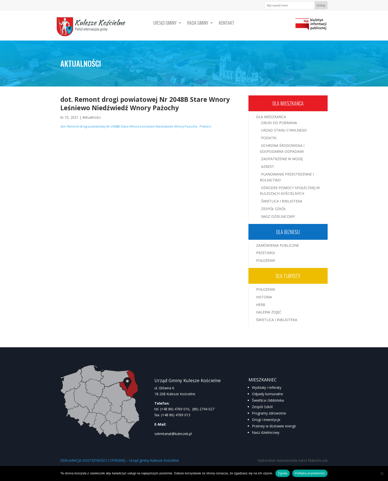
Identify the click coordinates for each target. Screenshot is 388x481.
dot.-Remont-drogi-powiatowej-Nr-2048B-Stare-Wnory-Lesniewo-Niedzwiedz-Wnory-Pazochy (128, 126)
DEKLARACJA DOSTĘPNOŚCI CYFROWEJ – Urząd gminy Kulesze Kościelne (119, 460)
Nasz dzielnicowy (265, 432)
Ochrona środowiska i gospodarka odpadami (282, 148)
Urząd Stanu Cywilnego (284, 130)
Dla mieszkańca (288, 103)
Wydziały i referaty (266, 387)
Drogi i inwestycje (266, 419)
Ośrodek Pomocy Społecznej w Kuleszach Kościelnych (290, 190)
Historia (264, 297)
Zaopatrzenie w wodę (282, 158)
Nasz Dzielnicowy (278, 216)
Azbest (267, 166)
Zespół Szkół (273, 208)
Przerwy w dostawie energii (274, 426)
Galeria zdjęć (268, 312)
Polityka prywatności (310, 473)
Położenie (265, 260)
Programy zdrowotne (269, 413)
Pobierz (205, 126)
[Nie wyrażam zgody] (381, 473)
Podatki (268, 137)
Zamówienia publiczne (277, 245)
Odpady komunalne (267, 394)
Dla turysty (288, 276)
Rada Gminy (197, 23)
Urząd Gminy (165, 23)
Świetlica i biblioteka (268, 400)
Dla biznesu (288, 232)
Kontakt (226, 23)
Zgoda (282, 473)
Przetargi (265, 252)
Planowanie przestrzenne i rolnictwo (287, 177)
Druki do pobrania (279, 122)
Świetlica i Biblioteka (281, 201)
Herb (260, 304)
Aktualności (91, 117)
